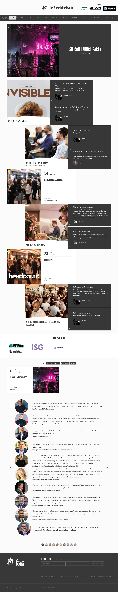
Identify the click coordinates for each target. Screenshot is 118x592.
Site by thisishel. (60, 588)
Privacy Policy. (51, 588)
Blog (50, 18)
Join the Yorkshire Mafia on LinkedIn (101, 576)
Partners (55, 18)
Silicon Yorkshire (65, 363)
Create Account (80, 18)
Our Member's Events (55, 363)
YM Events (73, 363)
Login (87, 18)
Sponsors (99, 4)
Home (31, 18)
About (36, 18)
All (44, 363)
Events (40, 18)
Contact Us (44, 578)
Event (48, 363)
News (45, 18)
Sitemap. (43, 588)
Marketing (67, 18)
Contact (73, 18)
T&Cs (84, 576)
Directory (61, 18)
